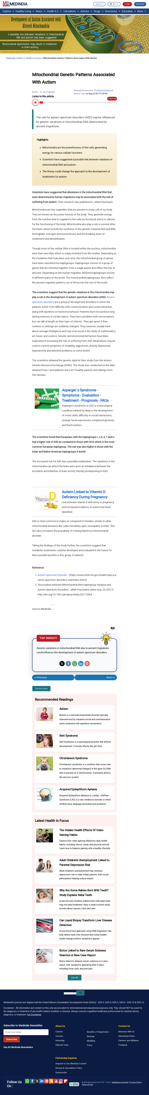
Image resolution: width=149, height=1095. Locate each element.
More (141, 11)
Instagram (61, 1081)
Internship (60, 1040)
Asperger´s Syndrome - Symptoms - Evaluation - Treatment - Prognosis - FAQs (85, 395)
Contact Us (124, 1026)
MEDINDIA (15, 4)
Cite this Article (41, 688)
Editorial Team (62, 1045)
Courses (59, 1036)
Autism (63, 709)
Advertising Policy (126, 1036)
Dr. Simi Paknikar (47, 92)
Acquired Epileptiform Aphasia (78, 789)
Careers (59, 1031)
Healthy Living (25, 11)
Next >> (110, 677)
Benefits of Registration (98, 1032)
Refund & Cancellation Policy (68, 1068)
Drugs (98, 11)
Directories (112, 11)
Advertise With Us (126, 1031)
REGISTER (140, 4)
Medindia (10, 58)
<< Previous (40, 677)
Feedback (122, 1045)
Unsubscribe (61, 1072)
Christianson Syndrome (73, 758)
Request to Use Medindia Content (70, 1063)
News (40, 11)
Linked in (41, 1081)
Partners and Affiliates (128, 1040)
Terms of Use (87, 1084)
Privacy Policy (135, 1082)
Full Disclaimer (34, 1014)
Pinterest (87, 663)
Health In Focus (33, 58)
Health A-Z (54, 11)
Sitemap (90, 1036)
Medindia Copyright (120, 1082)
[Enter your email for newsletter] (26, 1032)
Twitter (62, 663)
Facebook (68, 663)
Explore (8, 11)
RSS (51, 1081)
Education (129, 11)
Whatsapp (74, 663)
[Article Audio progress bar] (78, 102)
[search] (70, 993)
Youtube (56, 1081)
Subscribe (11, 1039)
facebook (32, 1081)
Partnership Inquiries (66, 1058)
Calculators (71, 11)
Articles (86, 11)
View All (74, 977)
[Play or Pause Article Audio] (35, 102)
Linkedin (80, 663)
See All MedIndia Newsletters (18, 1047)
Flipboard (65, 1081)
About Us (60, 1026)
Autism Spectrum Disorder (52, 575)
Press (89, 1045)
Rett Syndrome (68, 735)
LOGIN (127, 4)
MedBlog (91, 1041)
